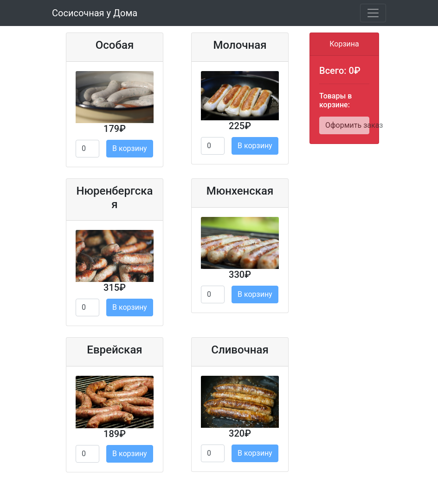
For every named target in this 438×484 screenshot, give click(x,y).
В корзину (129, 148)
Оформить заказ (347, 125)
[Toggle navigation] (373, 13)
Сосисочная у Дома (94, 13)
